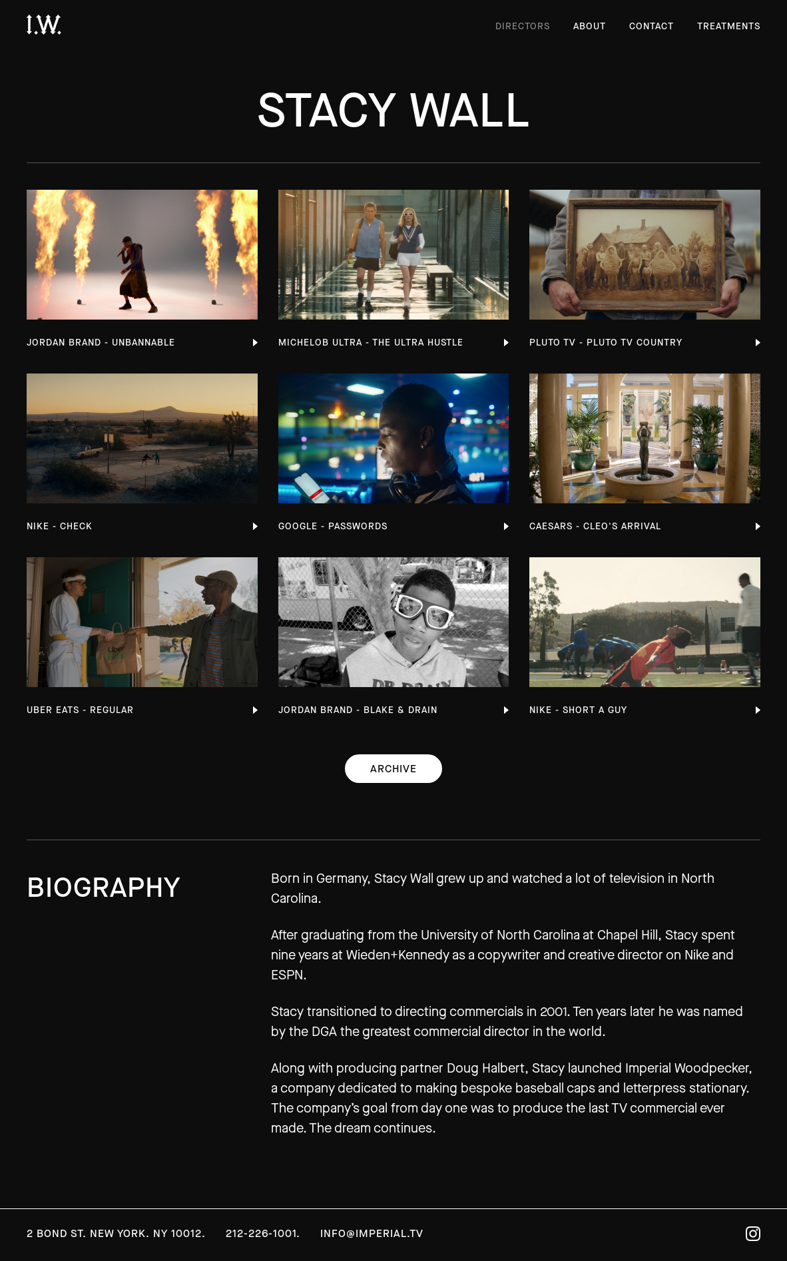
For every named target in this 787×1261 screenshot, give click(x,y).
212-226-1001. (263, 1233)
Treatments (728, 26)
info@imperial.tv (371, 1233)
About (589, 26)
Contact (651, 26)
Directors (522, 26)
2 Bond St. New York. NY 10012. (116, 1233)
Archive (393, 769)
